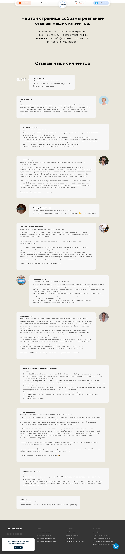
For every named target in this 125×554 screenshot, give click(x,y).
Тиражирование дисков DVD (46, 541)
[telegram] (8, 534)
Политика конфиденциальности (104, 544)
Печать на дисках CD (43, 532)
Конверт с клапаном (71, 535)
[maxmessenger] (11, 534)
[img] (62, 4)
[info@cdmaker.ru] (21, 534)
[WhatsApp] (14, 534)
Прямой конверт (70, 532)
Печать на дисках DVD (43, 535)
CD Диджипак (69, 538)
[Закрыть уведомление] (33, 540)
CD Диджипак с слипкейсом (74, 541)
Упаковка (68, 529)
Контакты (44, 3)
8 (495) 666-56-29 (79, 4)
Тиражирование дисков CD (45, 538)
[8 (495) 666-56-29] (17, 534)
